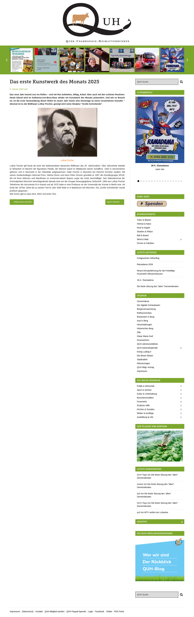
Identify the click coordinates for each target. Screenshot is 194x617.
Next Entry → (115, 202)
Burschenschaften (145, 398)
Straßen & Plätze (145, 231)
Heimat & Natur (144, 224)
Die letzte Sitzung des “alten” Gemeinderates (157, 286)
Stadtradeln (142, 359)
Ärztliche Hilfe (143, 405)
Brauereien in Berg (145, 317)
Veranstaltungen (144, 324)
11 (165, 181)
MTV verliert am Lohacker (156, 512)
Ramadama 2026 (145, 264)
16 (179, 181)
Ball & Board (142, 235)
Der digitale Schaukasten (148, 305)
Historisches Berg (145, 328)
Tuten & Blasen (144, 220)
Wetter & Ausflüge (145, 413)
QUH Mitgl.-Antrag (145, 367)
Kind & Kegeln (143, 227)
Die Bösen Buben (145, 355)
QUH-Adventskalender (147, 348)
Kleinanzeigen (143, 363)
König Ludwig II (144, 352)
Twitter (109, 611)
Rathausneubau (144, 313)
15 (176, 181)
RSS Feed (119, 611)
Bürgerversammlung (146, 309)
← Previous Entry (21, 202)
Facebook (99, 611)
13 (170, 181)
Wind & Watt (142, 239)
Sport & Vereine (144, 390)
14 (173, 181)
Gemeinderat (143, 301)
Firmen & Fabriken (145, 243)
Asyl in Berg (142, 320)
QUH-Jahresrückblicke (147, 344)
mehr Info (159, 169)
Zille (139, 332)
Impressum (142, 371)
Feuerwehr (142, 401)
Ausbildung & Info (145, 417)
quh (26, 89)
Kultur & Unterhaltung (147, 394)
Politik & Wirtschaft (145, 386)
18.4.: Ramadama (145, 280)
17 (181, 181)
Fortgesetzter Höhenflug (148, 258)
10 (162, 181)
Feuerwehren (143, 340)
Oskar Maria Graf (145, 336)
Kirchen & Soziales (145, 409)
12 (168, 181)
